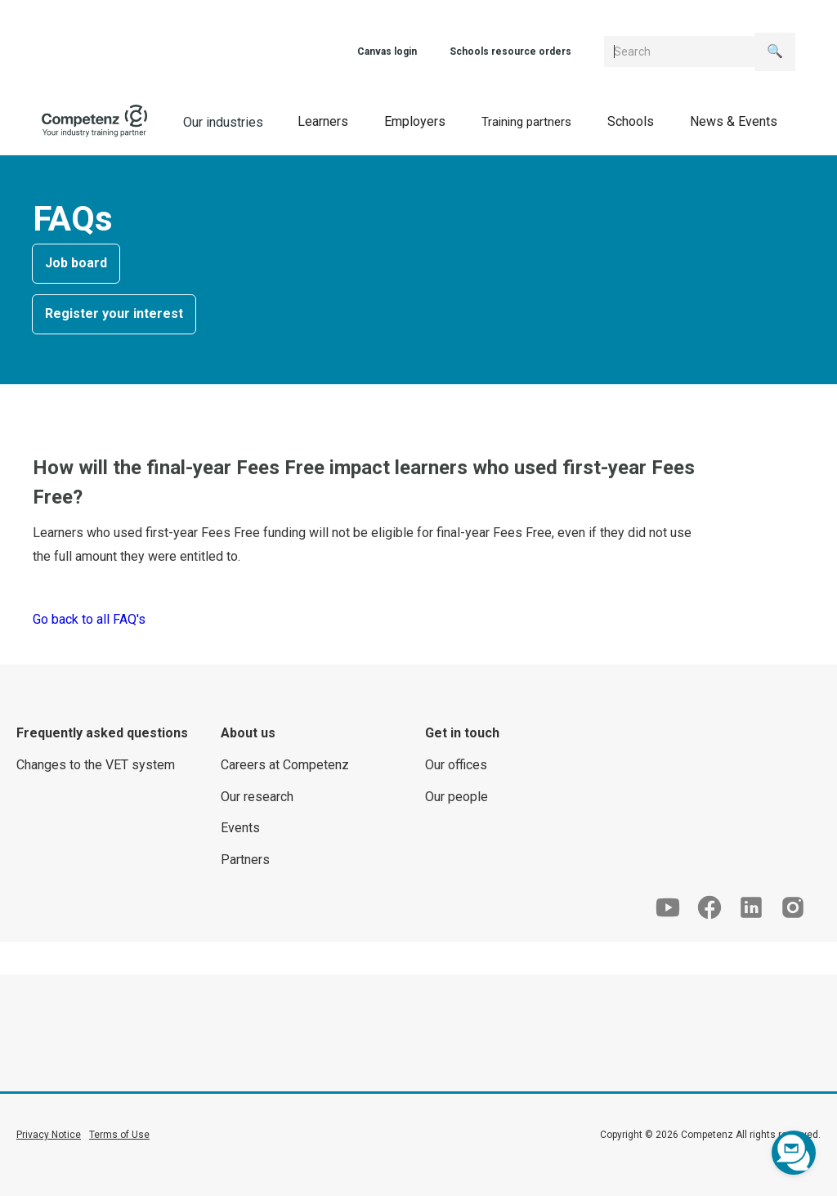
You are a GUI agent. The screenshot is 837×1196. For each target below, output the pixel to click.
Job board (76, 263)
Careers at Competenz (285, 765)
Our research (257, 796)
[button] (323, 121)
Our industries (223, 122)
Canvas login (387, 51)
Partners (245, 859)
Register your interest (114, 313)
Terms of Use (119, 1134)
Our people (456, 796)
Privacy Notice (48, 1134)
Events (240, 827)
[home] (95, 121)
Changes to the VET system (95, 765)
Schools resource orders (510, 51)
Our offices (456, 765)
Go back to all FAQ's (89, 619)
